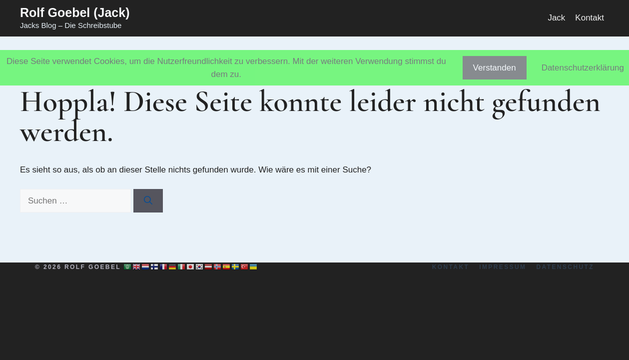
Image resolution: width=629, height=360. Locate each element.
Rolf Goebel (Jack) (75, 13)
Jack (556, 17)
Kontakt (589, 17)
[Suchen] (148, 201)
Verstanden (494, 67)
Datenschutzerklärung (583, 67)
